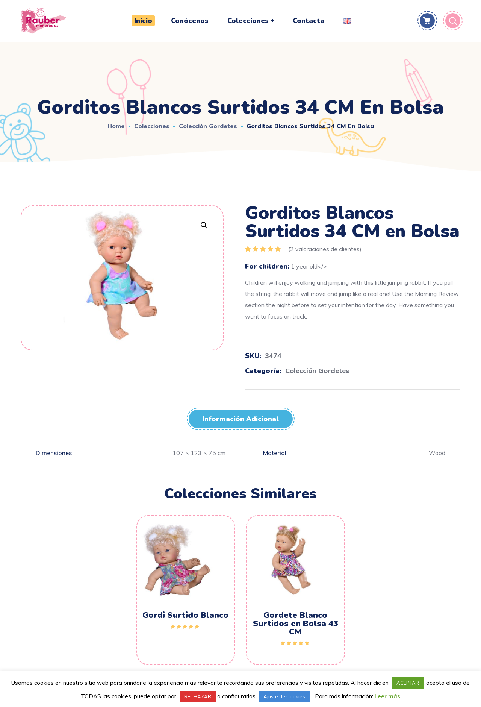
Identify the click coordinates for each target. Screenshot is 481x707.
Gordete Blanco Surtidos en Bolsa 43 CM (295, 623)
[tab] (241, 419)
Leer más (387, 696)
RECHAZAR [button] (197, 696)
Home (116, 126)
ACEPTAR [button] (407, 683)
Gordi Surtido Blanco (185, 615)
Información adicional (241, 418)
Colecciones (151, 126)
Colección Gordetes (208, 126)
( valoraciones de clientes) (325, 249)
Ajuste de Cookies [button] (284, 696)
